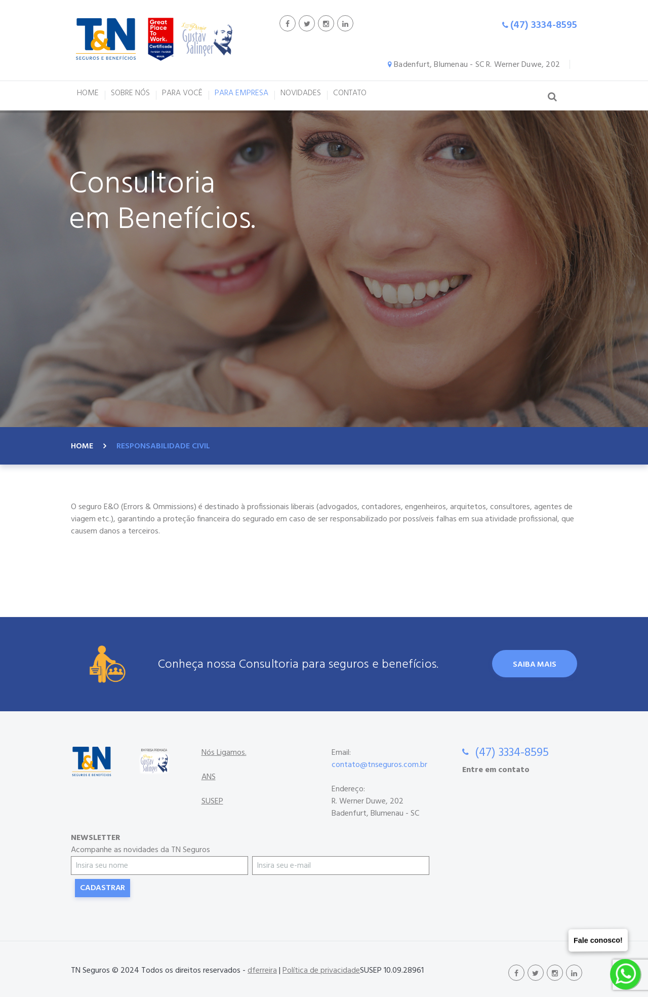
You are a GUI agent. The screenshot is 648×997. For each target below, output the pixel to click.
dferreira (262, 970)
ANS (208, 777)
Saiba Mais (534, 664)
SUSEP (212, 801)
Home (82, 446)
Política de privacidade (321, 970)
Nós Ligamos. (224, 753)
